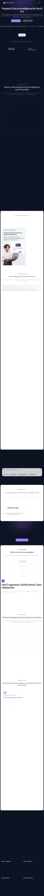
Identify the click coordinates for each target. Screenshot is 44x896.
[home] (8, 3)
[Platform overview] (27, 20)
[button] (39, 3)
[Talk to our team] (16, 20)
